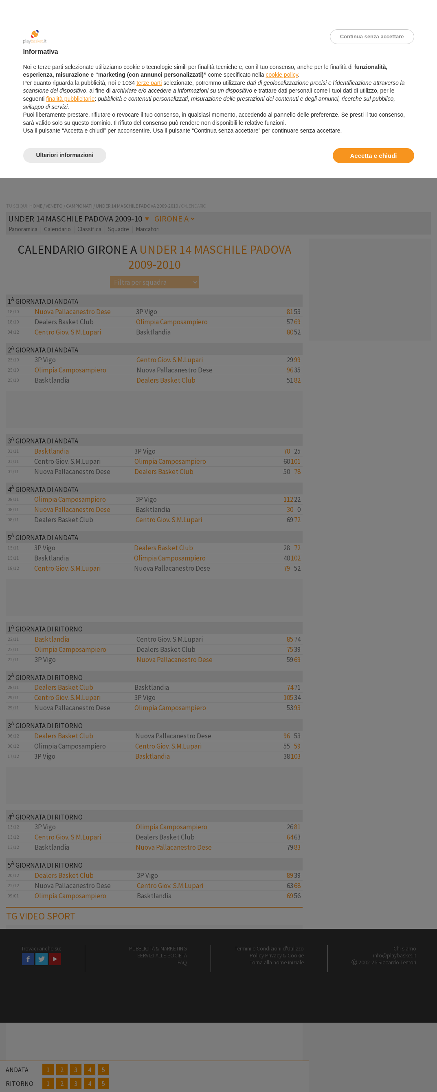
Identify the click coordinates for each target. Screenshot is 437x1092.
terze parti (149, 83)
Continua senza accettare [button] (372, 36)
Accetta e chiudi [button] (373, 155)
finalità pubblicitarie (70, 98)
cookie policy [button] (282, 74)
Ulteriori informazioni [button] (65, 155)
